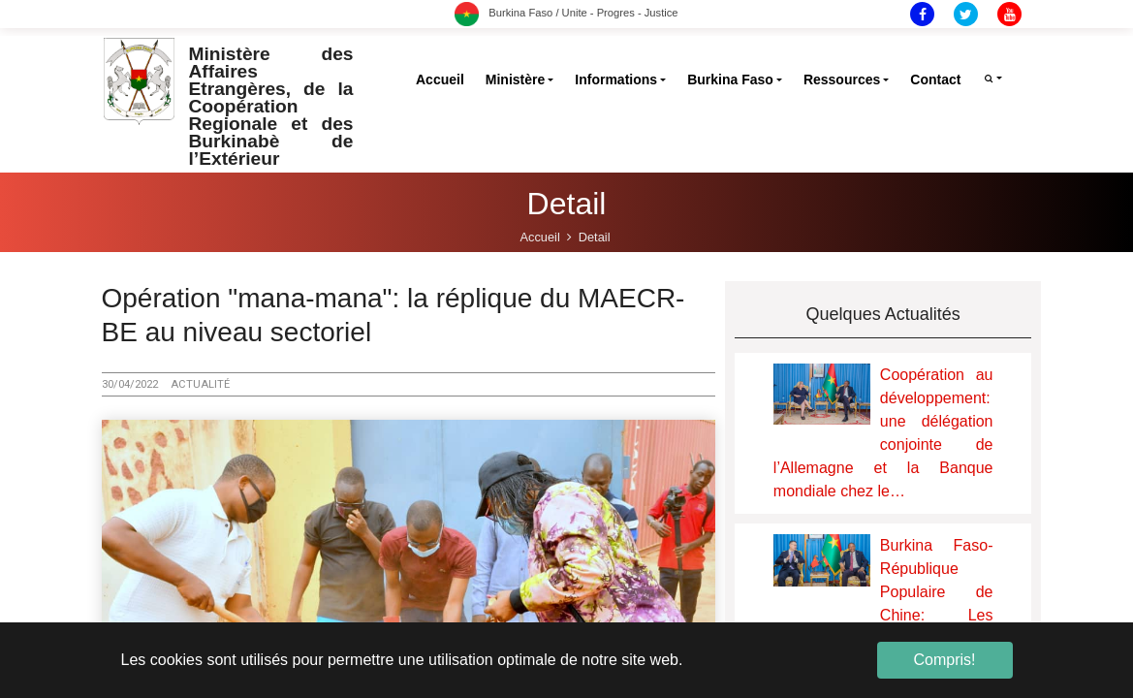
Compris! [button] (944, 659)
